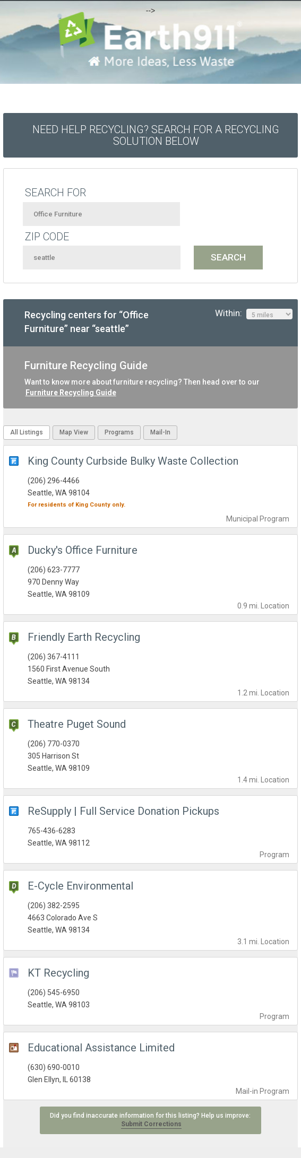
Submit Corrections (151, 1124)
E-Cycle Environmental (80, 886)
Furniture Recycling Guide (70, 392)
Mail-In (160, 432)
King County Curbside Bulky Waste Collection (133, 461)
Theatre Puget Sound (77, 724)
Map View (73, 432)
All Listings (26, 432)
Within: (254, 313)
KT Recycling (58, 973)
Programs (119, 432)
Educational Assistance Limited (101, 1047)
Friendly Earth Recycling (84, 637)
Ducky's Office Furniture (82, 550)
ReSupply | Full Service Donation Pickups (123, 811)
